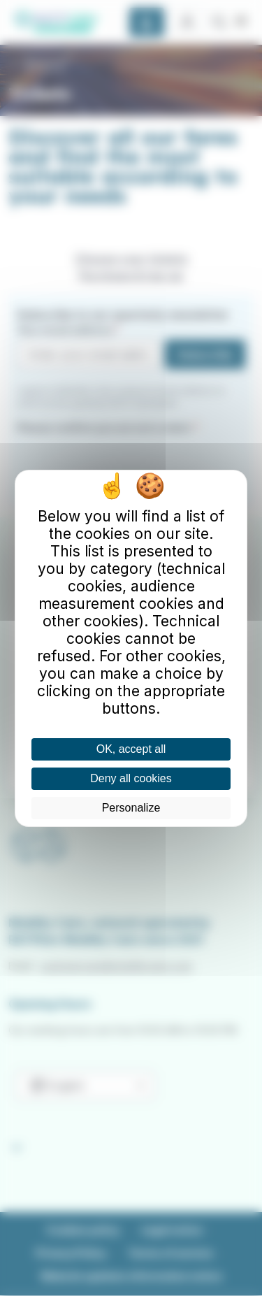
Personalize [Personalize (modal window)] (131, 808)
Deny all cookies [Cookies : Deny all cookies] (131, 778)
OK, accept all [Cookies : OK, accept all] (131, 749)
